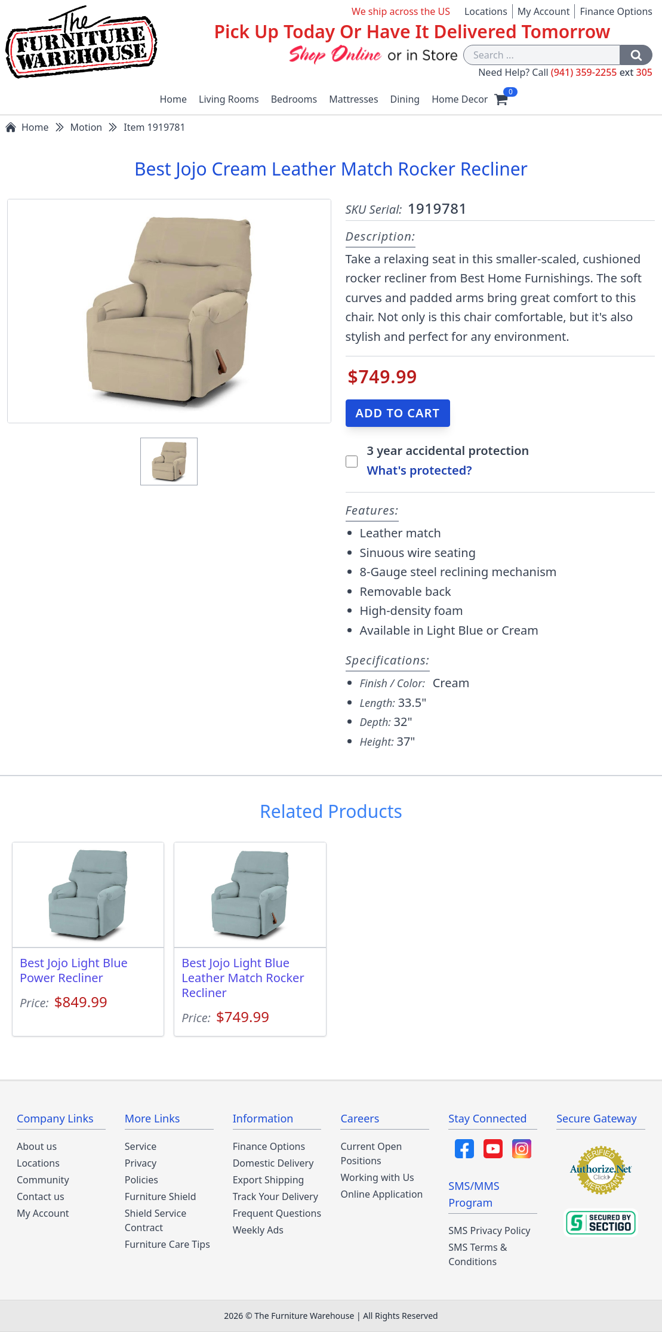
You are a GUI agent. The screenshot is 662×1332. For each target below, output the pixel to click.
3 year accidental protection (448, 450)
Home (173, 99)
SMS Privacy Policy (489, 1230)
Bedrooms (294, 99)
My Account (544, 11)
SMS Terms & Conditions (477, 1254)
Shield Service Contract (155, 1220)
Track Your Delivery (275, 1196)
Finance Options (616, 11)
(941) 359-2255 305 (601, 72)
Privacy (140, 1163)
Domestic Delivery (273, 1163)
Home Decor (460, 99)
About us (37, 1146)
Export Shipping (268, 1179)
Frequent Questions (277, 1213)
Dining (405, 99)
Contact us (40, 1196)
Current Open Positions (371, 1153)
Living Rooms (229, 99)
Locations (485, 11)
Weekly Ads (258, 1229)
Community (43, 1179)
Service (140, 1146)
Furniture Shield (160, 1196)
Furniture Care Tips (167, 1244)
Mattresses (353, 99)
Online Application (381, 1194)
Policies (141, 1179)
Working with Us (377, 1177)
